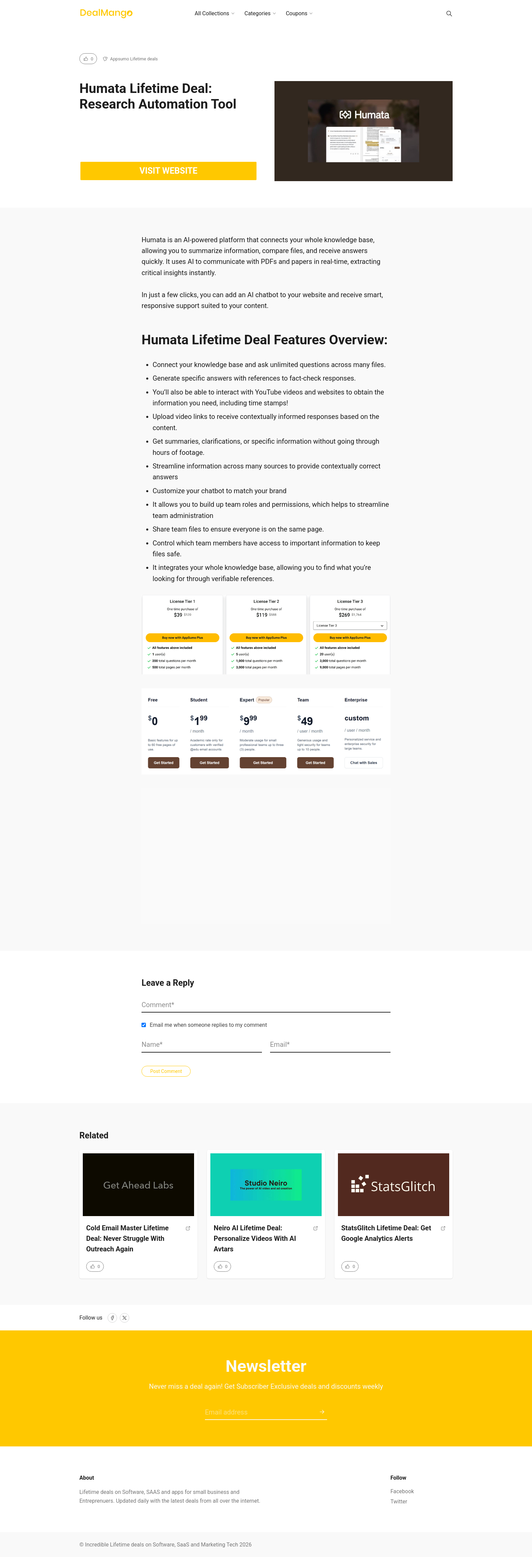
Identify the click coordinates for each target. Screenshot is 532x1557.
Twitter (399, 1501)
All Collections (212, 13)
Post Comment (166, 1071)
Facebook (402, 1491)
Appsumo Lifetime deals (134, 58)
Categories (258, 13)
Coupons (296, 13)
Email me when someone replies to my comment (208, 1025)
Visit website (168, 171)
